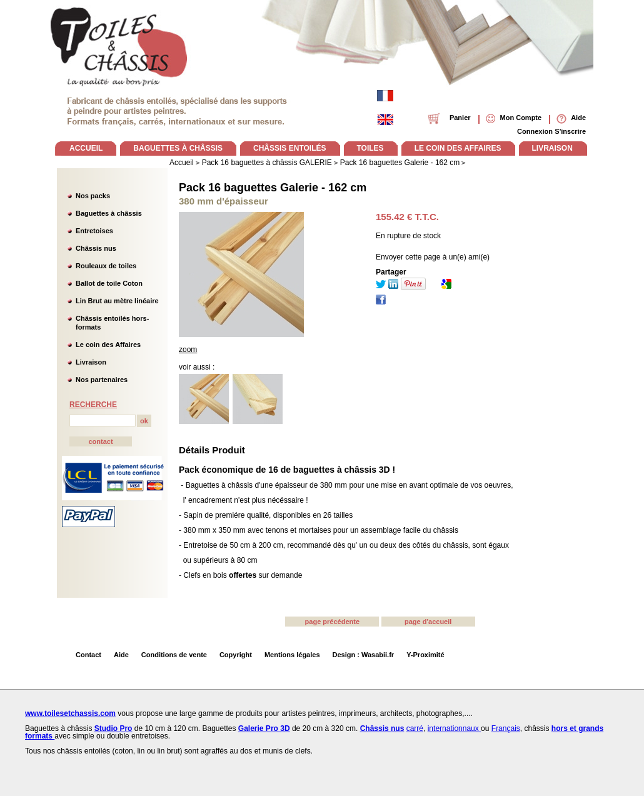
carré (414, 728)
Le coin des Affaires (108, 344)
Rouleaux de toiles (106, 266)
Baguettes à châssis (109, 213)
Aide (121, 654)
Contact (88, 654)
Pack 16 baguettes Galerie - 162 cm (272, 187)
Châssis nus (96, 248)
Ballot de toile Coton (109, 283)
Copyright (235, 654)
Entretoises (94, 230)
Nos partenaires (102, 379)
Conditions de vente (174, 654)
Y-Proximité (425, 654)
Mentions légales (292, 654)
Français (505, 728)
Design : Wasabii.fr (364, 654)
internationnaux (454, 728)
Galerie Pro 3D (264, 728)
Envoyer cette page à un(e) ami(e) (433, 257)
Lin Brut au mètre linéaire (117, 301)
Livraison (91, 362)
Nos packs (93, 195)
